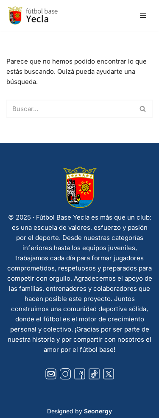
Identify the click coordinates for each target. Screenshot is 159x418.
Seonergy (98, 411)
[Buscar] (70, 109)
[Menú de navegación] (143, 15)
